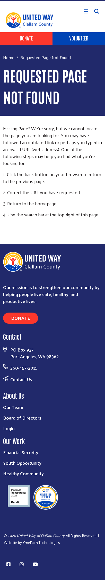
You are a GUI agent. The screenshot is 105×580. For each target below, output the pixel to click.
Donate (26, 38)
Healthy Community (23, 473)
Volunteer (78, 38)
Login (9, 428)
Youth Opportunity (22, 463)
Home (8, 57)
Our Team (13, 407)
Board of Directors (22, 418)
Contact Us (21, 379)
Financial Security (20, 452)
